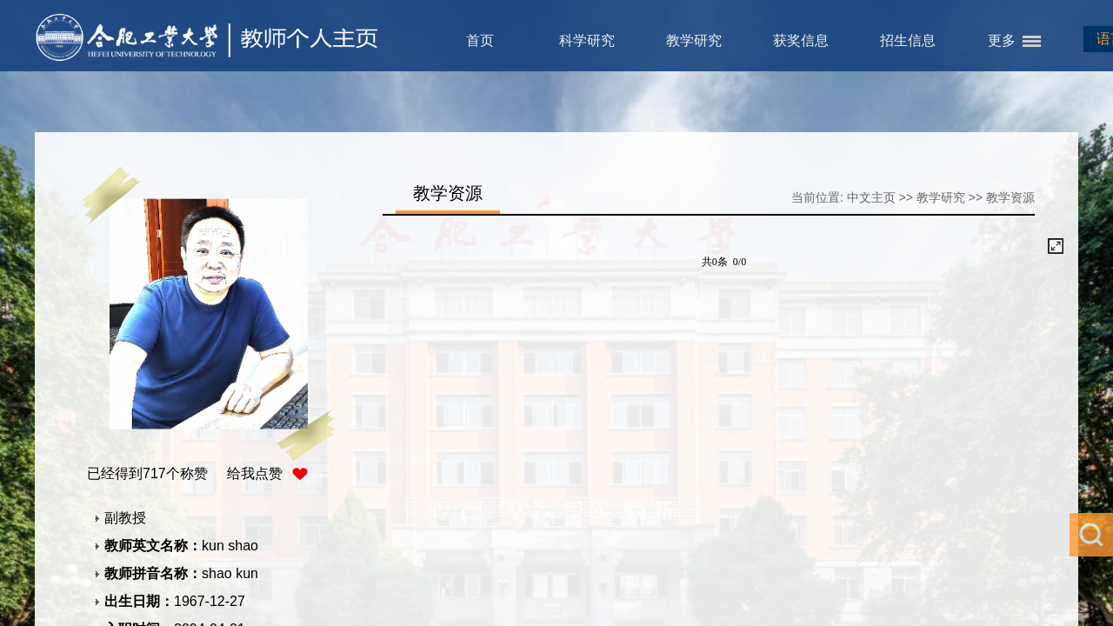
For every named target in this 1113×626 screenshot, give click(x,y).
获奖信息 (801, 40)
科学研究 (587, 40)
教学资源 (1010, 197)
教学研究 (694, 40)
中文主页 (871, 197)
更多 (1002, 40)
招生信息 (908, 40)
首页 (480, 40)
